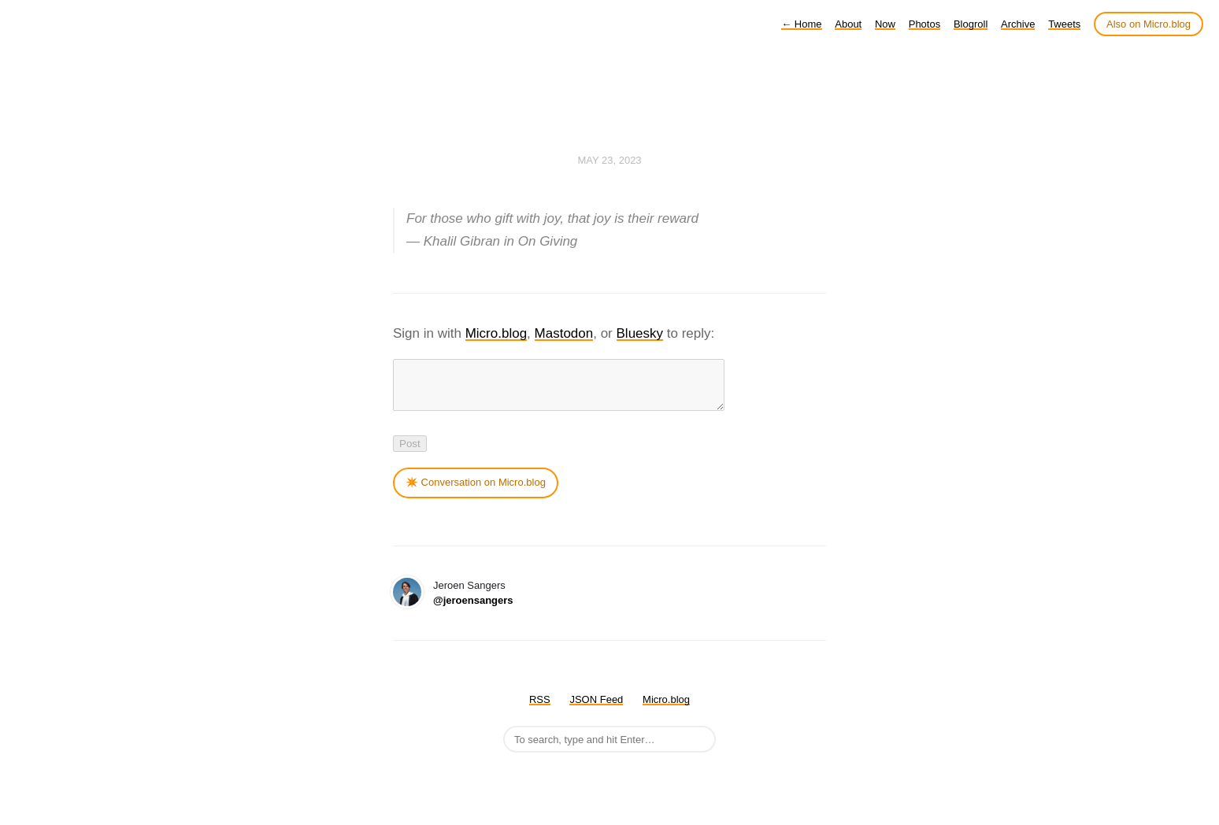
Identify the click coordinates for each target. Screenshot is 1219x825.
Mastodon (564, 333)
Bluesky (640, 333)
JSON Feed (596, 709)
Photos (924, 24)
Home (801, 24)
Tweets (1064, 24)
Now (885, 24)
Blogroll (970, 24)
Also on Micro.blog (1148, 24)
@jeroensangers (473, 610)
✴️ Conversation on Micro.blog (476, 492)
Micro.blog (496, 333)
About (848, 24)
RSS (539, 709)
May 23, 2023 (609, 160)
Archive (1018, 24)
